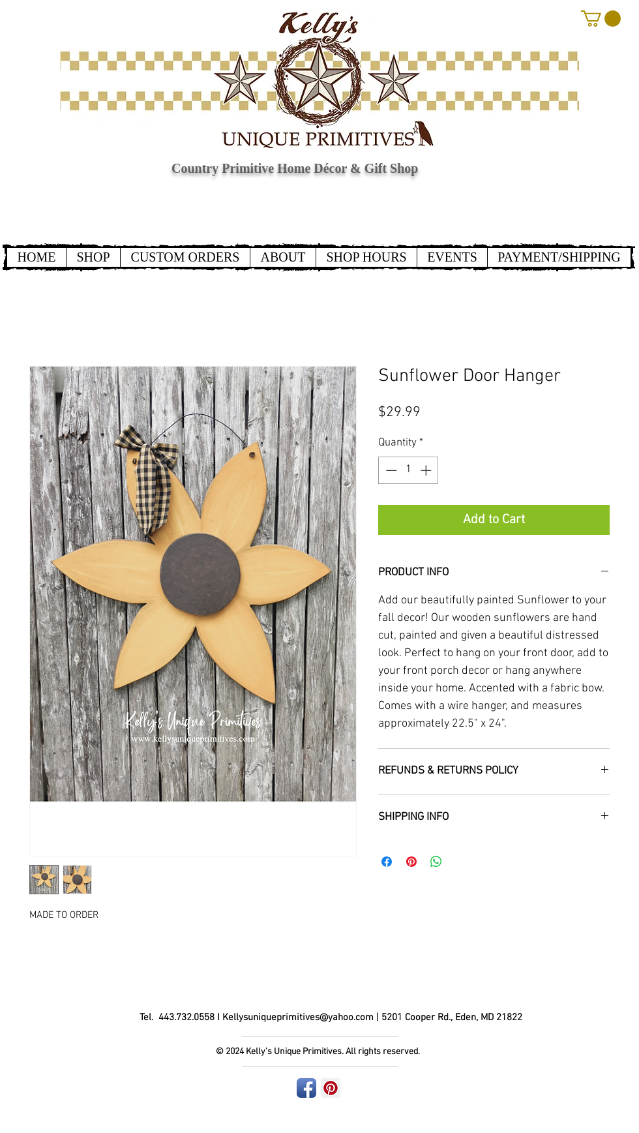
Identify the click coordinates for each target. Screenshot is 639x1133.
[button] (601, 18)
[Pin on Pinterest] (411, 861)
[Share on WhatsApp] (436, 861)
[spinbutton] (408, 470)
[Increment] (427, 470)
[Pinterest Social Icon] (330, 1088)
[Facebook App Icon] (306, 1088)
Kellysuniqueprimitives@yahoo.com (298, 1017)
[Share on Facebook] (386, 861)
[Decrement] (390, 470)
